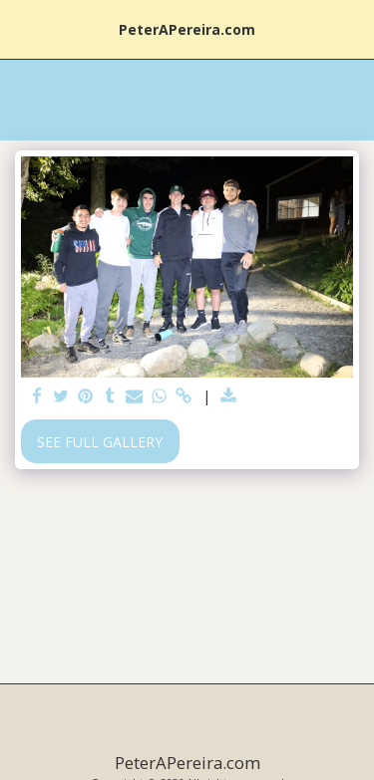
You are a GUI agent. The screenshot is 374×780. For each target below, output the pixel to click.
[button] (22, 28)
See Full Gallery (100, 441)
